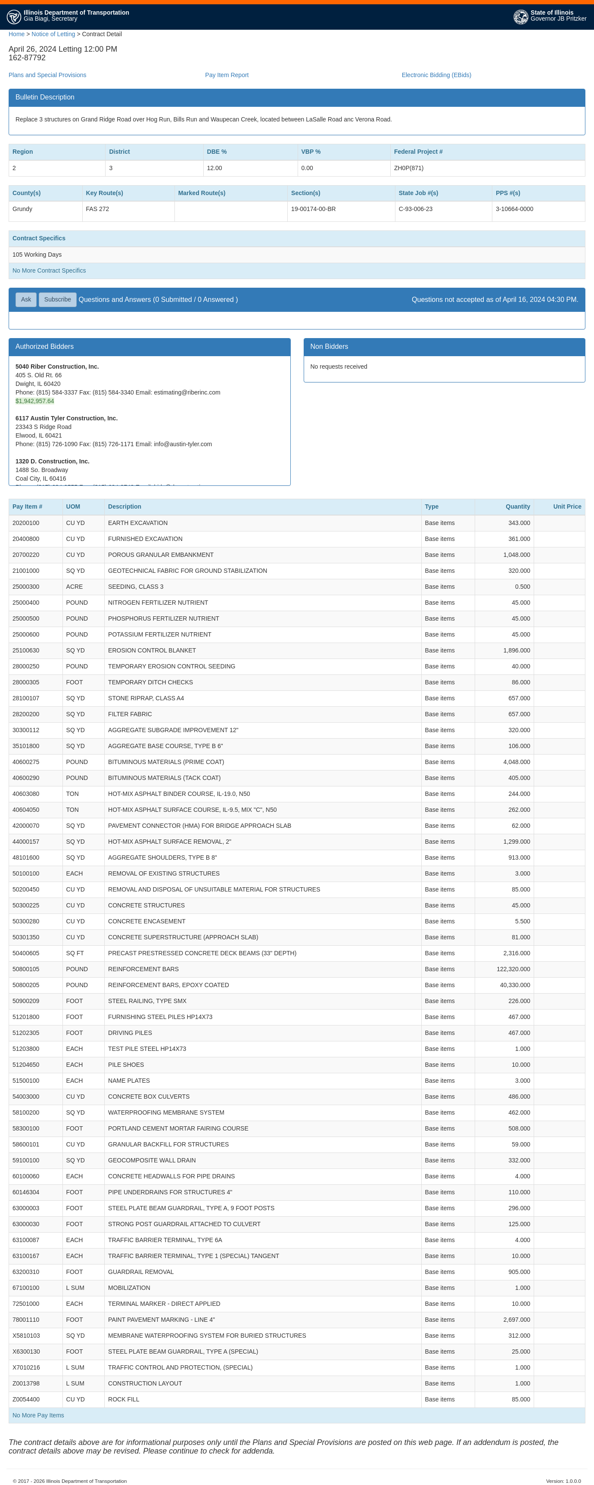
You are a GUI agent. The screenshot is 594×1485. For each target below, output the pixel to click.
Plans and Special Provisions (48, 74)
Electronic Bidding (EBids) (437, 74)
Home (17, 34)
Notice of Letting (53, 34)
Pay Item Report (227, 74)
